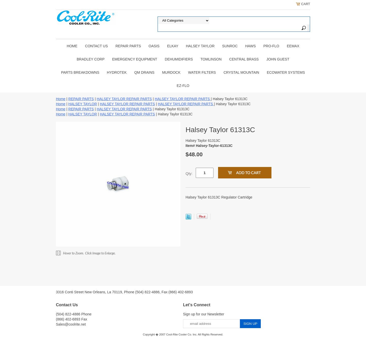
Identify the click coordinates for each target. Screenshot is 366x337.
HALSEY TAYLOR (200, 46)
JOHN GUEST (277, 59)
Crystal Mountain (241, 72)
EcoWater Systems (286, 72)
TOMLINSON (211, 59)
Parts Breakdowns (80, 72)
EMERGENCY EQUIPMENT (134, 59)
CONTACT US (96, 46)
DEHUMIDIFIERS (179, 59)
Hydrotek (117, 72)
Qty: (189, 173)
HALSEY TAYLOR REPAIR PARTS (124, 99)
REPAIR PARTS (128, 46)
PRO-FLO (271, 46)
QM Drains (144, 72)
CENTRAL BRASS (244, 59)
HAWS (250, 46)
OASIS (154, 46)
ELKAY (172, 46)
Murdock (171, 72)
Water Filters (202, 72)
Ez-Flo (183, 86)
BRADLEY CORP (90, 59)
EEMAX (293, 46)
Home (72, 46)
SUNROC (230, 46)
